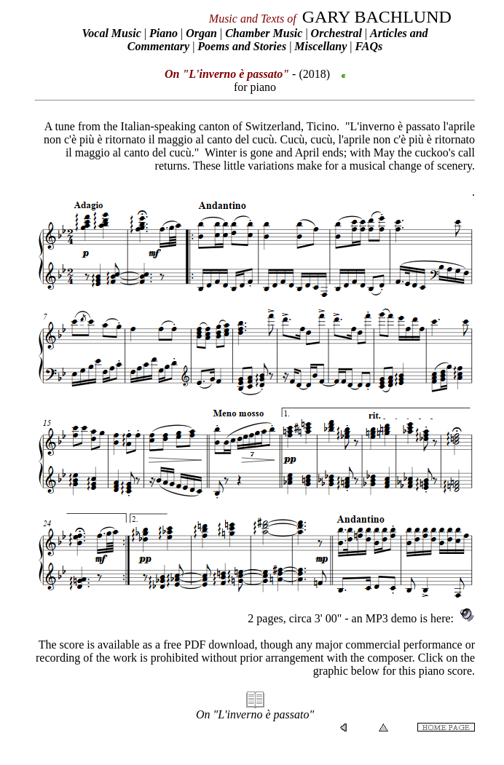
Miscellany (320, 46)
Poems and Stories (241, 46)
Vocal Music (111, 33)
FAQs (369, 46)
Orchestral (338, 33)
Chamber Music (263, 33)
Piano (163, 33)
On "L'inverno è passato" (255, 714)
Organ (201, 33)
